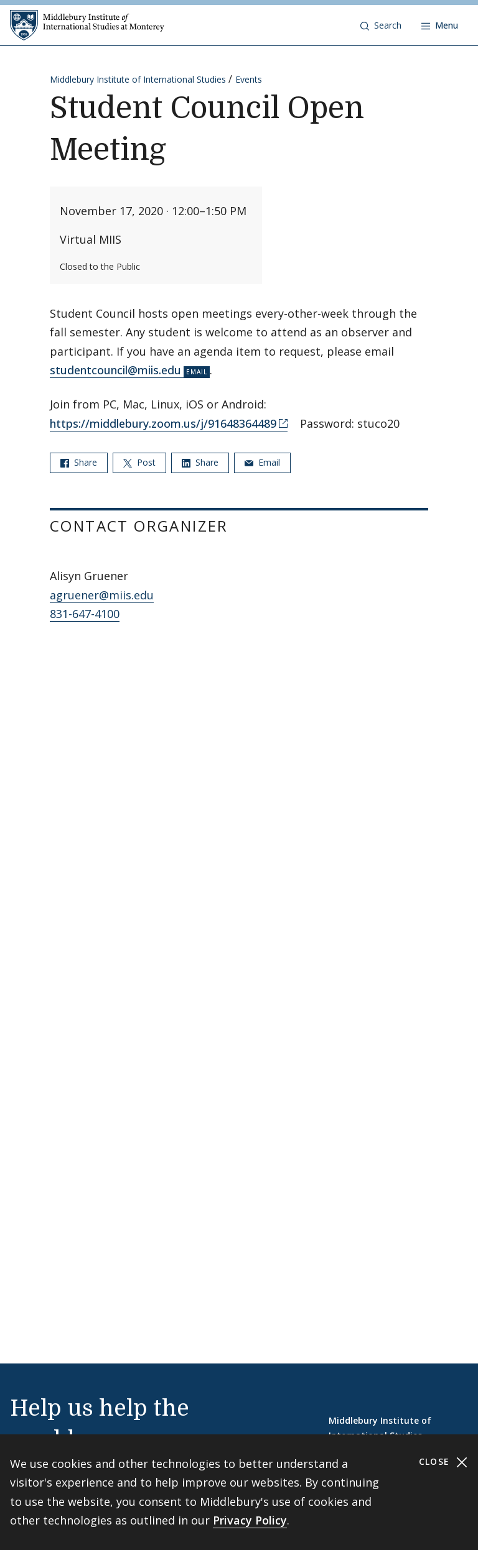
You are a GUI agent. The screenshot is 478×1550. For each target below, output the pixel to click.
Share (78, 462)
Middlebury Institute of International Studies (138, 79)
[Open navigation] (439, 25)
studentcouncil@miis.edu (115, 369)
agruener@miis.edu (102, 595)
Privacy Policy (250, 1520)
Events (248, 79)
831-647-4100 (85, 613)
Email (262, 462)
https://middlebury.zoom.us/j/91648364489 (163, 423)
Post (139, 462)
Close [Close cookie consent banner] (443, 1462)
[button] (380, 25)
